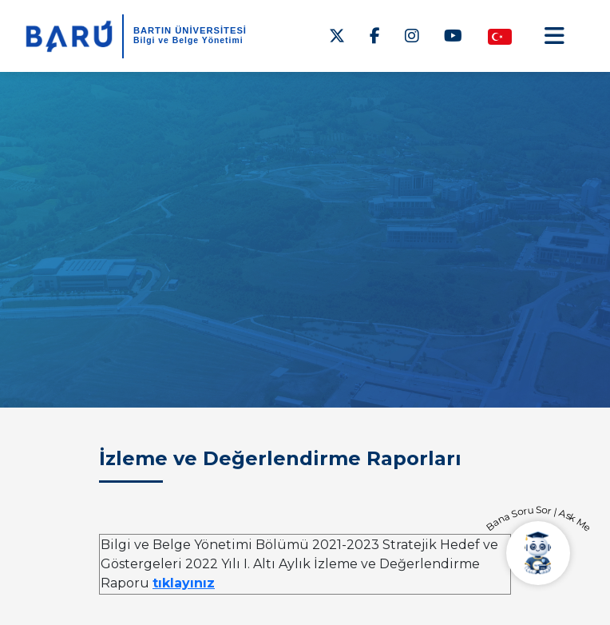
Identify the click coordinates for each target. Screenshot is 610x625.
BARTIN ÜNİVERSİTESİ (190, 30)
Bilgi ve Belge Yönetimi (188, 40)
